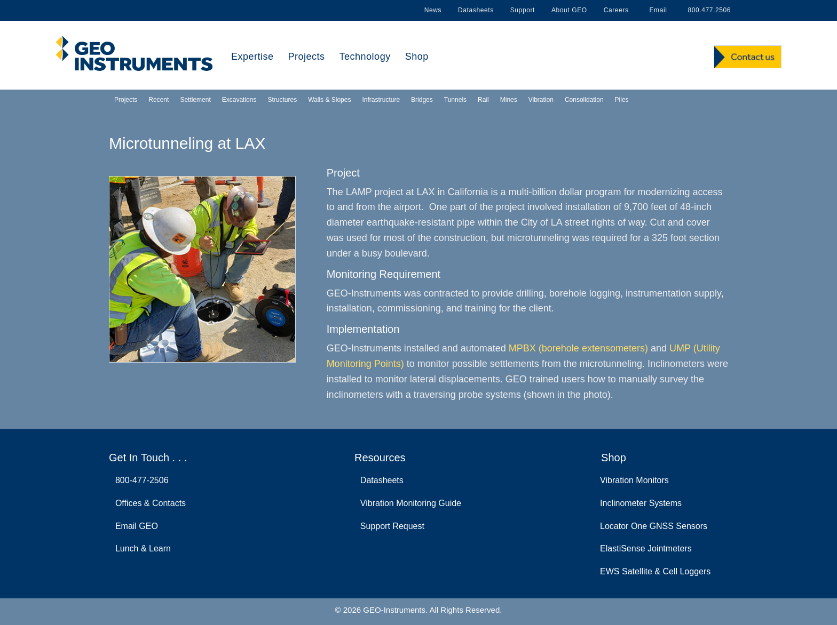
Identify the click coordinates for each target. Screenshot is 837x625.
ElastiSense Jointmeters (646, 548)
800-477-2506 (139, 480)
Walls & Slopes (329, 99)
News (432, 10)
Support (522, 10)
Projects (306, 56)
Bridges (422, 99)
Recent (158, 99)
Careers (616, 10)
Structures (282, 99)
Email (656, 10)
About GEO (569, 10)
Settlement (195, 99)
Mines (508, 99)
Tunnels (455, 99)
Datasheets (476, 10)
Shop (417, 56)
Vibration (541, 99)
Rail (483, 99)
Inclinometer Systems (641, 503)
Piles (622, 99)
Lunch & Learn (140, 548)
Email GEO (134, 526)
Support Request (390, 526)
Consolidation (584, 99)
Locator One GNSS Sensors (653, 526)
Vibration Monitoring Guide (408, 503)
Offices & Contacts (148, 503)
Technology (365, 56)
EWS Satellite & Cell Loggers (655, 571)
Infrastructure (381, 99)
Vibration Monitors (634, 480)
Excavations (239, 99)
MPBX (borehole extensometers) (578, 348)
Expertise (252, 56)
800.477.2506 (707, 10)
